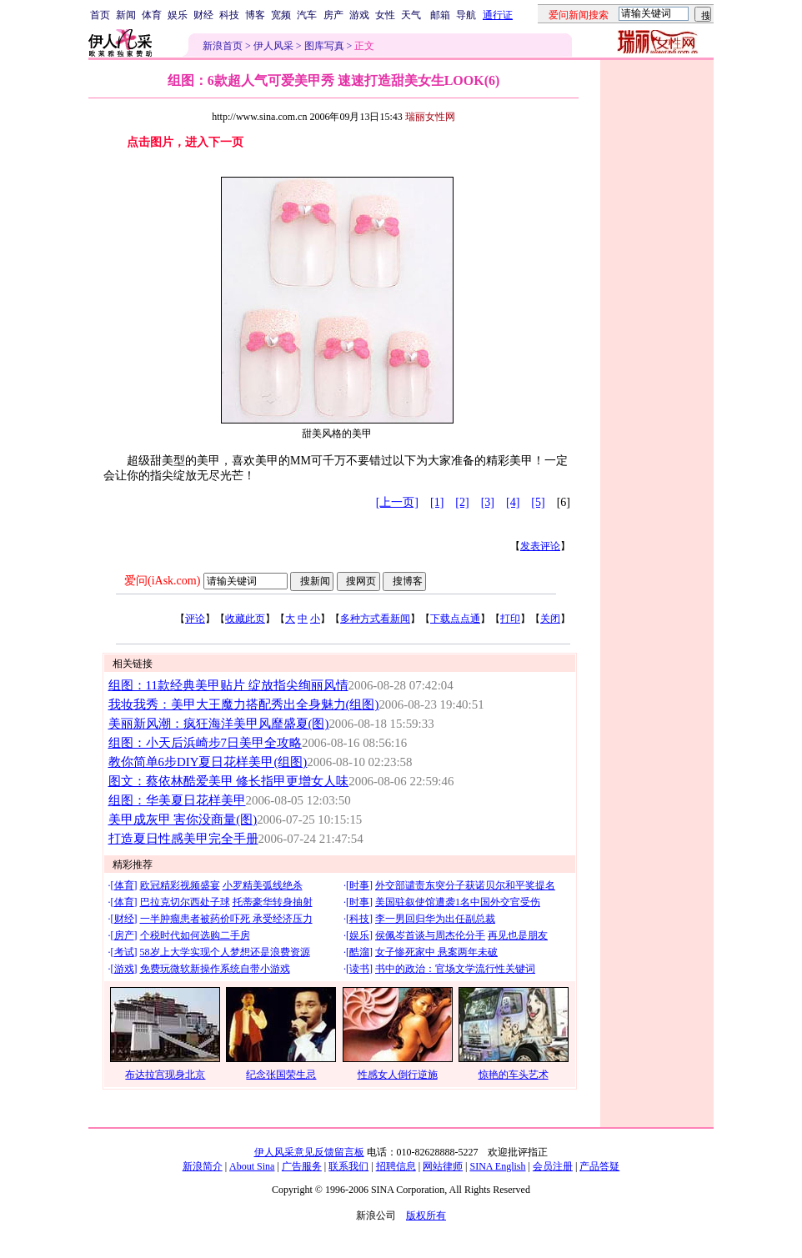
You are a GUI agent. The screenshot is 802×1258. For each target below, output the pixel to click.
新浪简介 (203, 1166)
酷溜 (359, 952)
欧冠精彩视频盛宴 (180, 885)
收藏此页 (245, 618)
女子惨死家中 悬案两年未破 (436, 952)
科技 (229, 15)
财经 (203, 15)
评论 (195, 618)
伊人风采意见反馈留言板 (309, 1152)
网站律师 (443, 1166)
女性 (385, 15)
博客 (255, 15)
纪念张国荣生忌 (281, 1074)
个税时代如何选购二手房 (195, 935)
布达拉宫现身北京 (165, 1074)
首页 (100, 15)
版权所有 (426, 1215)
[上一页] (397, 502)
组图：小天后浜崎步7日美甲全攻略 (205, 742)
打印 (510, 618)
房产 (333, 15)
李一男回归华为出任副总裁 (435, 919)
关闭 (550, 618)
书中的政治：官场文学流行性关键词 (455, 969)
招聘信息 (396, 1166)
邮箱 (440, 15)
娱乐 (178, 15)
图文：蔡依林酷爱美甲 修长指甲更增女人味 (228, 781)
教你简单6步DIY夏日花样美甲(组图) (208, 762)
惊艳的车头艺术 (514, 1074)
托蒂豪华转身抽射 (273, 902)
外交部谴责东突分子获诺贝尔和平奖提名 (465, 885)
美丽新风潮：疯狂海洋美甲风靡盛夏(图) (218, 723)
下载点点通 (455, 618)
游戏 (359, 15)
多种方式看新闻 (375, 618)
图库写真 (324, 46)
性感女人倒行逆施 (398, 1074)
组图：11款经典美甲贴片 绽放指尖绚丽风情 (228, 685)
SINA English (497, 1166)
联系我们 (348, 1166)
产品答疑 (599, 1166)
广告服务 (302, 1166)
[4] (512, 502)
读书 (359, 969)
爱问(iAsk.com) (162, 580)
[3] (487, 502)
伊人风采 (273, 46)
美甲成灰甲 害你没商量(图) (183, 819)
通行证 (498, 15)
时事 (359, 885)
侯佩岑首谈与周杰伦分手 (430, 935)
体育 (152, 15)
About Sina (251, 1166)
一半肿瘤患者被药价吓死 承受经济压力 (226, 919)
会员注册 (553, 1166)
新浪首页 (223, 46)
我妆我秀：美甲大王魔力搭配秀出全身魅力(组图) (243, 704)
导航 (466, 15)
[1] (437, 502)
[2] (462, 502)
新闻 (126, 15)
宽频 (281, 15)
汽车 (307, 15)
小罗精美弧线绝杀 (263, 885)
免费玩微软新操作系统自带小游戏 (215, 969)
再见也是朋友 (518, 935)
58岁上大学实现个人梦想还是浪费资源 (225, 952)
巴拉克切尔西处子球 (185, 902)
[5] (537, 502)
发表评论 (540, 546)
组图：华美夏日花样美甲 (177, 800)
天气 (411, 15)
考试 (124, 952)
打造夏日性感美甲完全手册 (183, 838)
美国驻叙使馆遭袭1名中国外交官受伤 (457, 902)
